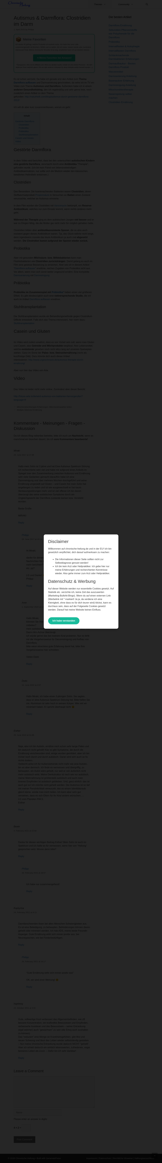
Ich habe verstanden (64, 620)
